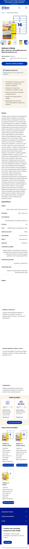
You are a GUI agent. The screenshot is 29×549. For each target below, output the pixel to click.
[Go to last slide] (1, 42)
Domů (3, 12)
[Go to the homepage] (6, 8)
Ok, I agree (7, 542)
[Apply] (19, 8)
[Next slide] (27, 42)
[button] (4, 42)
